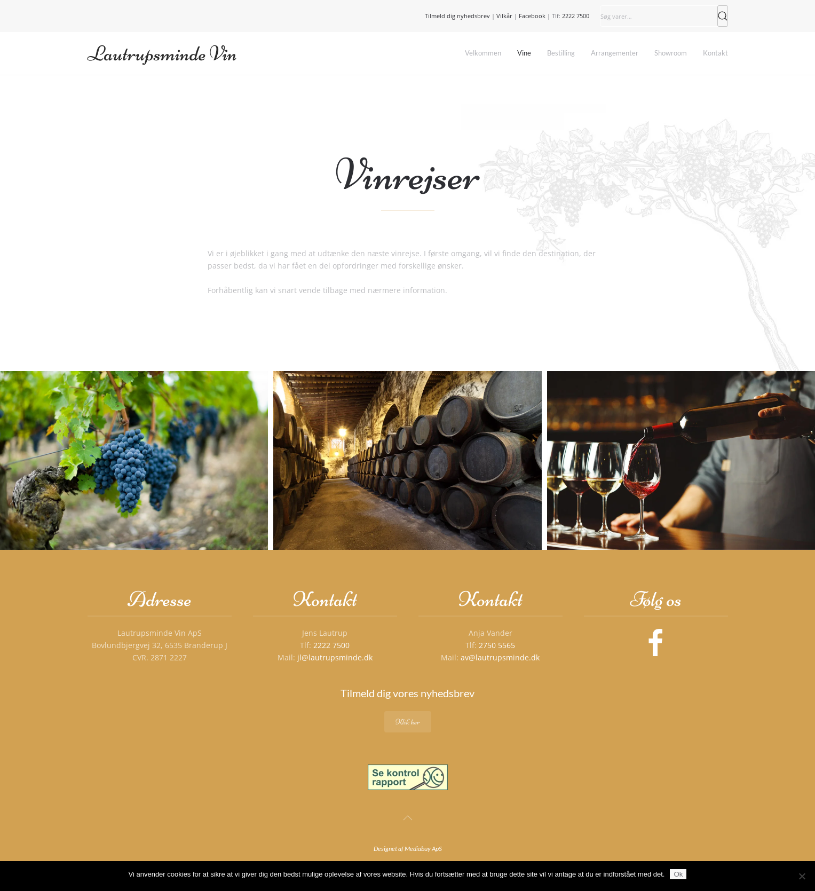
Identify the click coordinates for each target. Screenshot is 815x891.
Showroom (670, 53)
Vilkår (504, 16)
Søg (722, 16)
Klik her (407, 722)
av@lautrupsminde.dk (500, 657)
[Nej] (801, 876)
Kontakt (715, 53)
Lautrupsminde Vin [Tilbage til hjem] (162, 53)
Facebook (532, 16)
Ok (678, 874)
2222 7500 (575, 16)
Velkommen (483, 53)
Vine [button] (524, 53)
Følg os (656, 599)
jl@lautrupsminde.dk (335, 657)
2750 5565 (497, 645)
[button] (134, 460)
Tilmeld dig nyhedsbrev (457, 16)
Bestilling (561, 53)
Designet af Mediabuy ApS (408, 849)
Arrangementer (614, 53)
